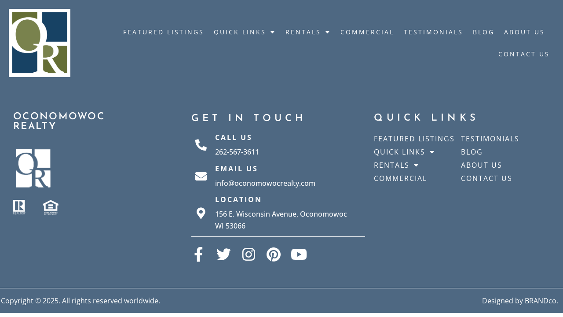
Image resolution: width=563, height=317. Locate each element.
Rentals (308, 32)
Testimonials (433, 32)
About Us (524, 32)
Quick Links (245, 32)
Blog (483, 32)
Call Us (233, 137)
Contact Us (524, 54)
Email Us (236, 168)
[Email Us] (201, 176)
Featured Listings (163, 32)
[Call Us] (201, 145)
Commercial (367, 32)
